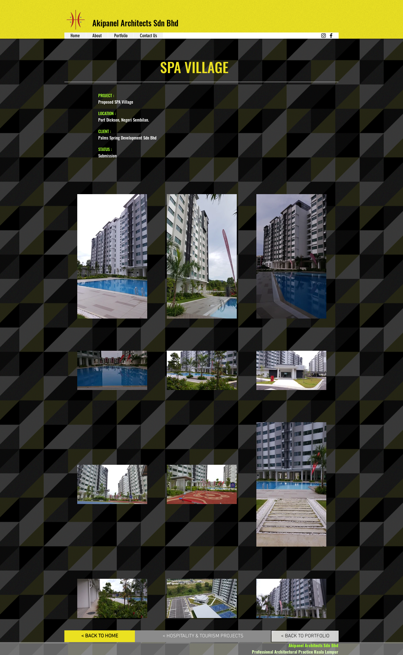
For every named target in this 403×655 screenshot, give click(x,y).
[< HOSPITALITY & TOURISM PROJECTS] (203, 636)
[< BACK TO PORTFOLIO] (305, 636)
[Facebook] (331, 35)
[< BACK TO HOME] (99, 636)
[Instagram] (323, 35)
